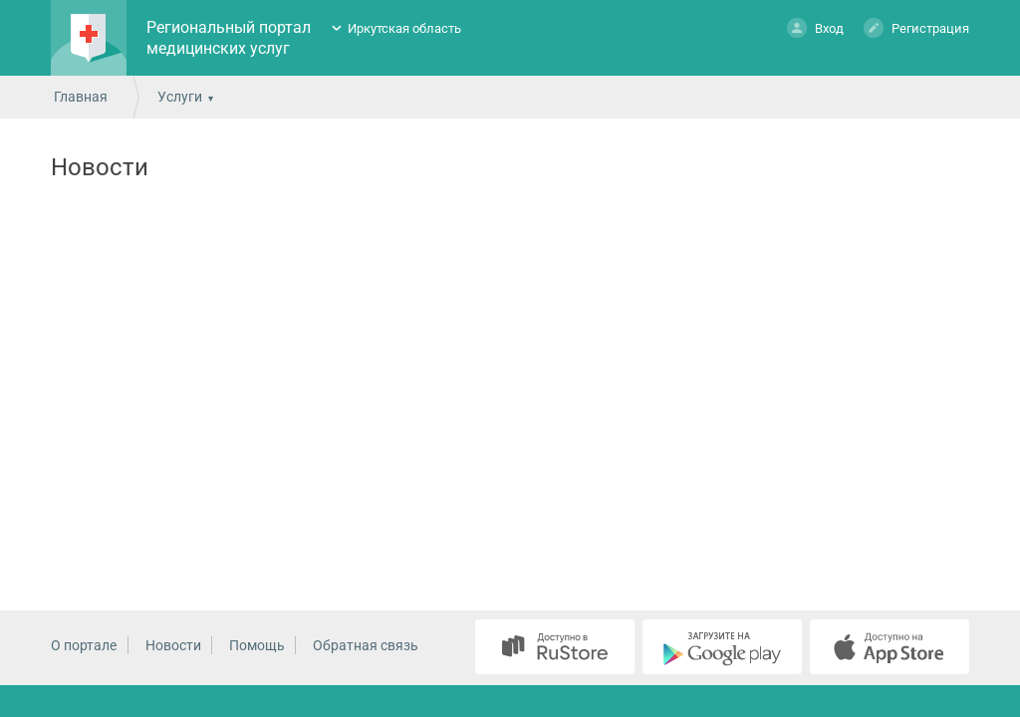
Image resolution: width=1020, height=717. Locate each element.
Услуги (179, 97)
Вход (815, 27)
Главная (81, 97)
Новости (173, 645)
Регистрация (916, 27)
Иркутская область (404, 28)
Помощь (257, 645)
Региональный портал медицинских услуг (228, 38)
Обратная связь (365, 645)
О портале (84, 645)
